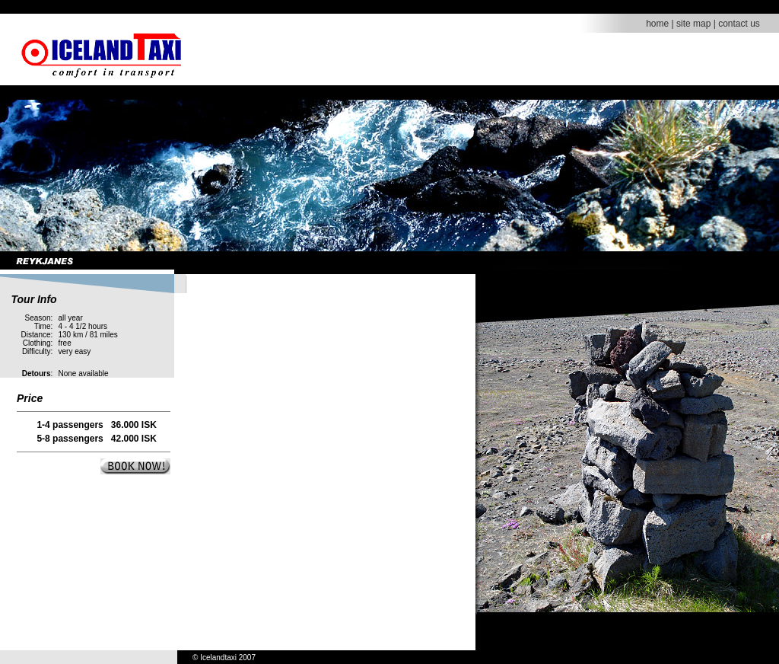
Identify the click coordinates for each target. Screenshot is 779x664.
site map (693, 23)
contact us (739, 23)
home (657, 23)
